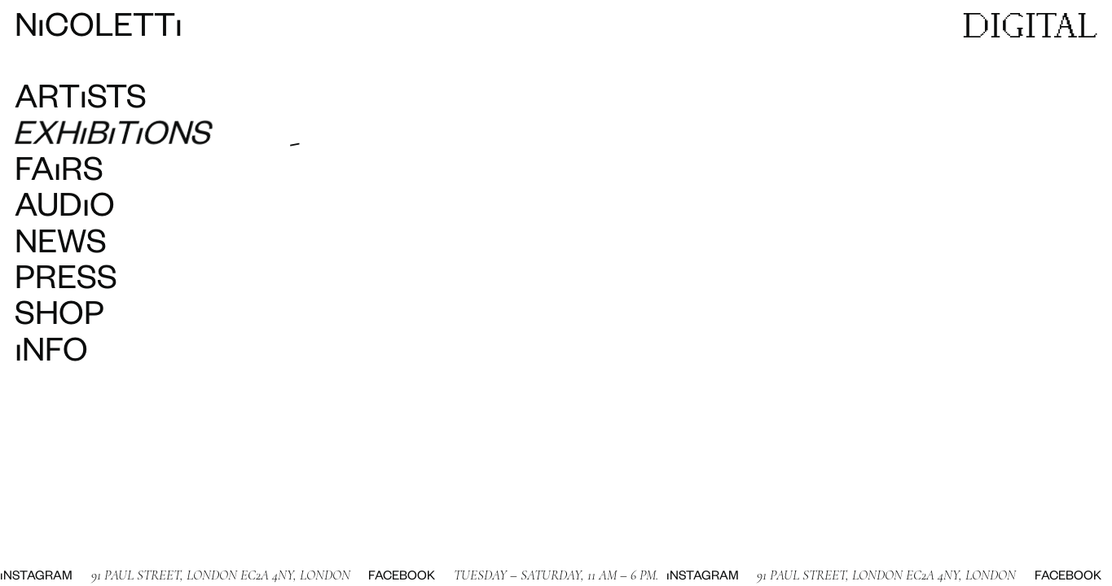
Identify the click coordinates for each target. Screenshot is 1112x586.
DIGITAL (1029, 24)
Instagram (680, 576)
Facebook (380, 576)
